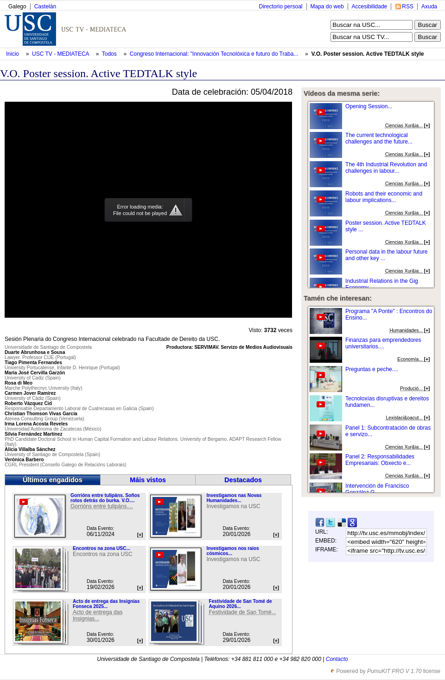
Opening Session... (368, 106)
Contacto (337, 659)
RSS (407, 6)
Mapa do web (327, 6)
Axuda (429, 6)
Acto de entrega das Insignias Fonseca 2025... (106, 604)
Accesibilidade (370, 6)
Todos (110, 54)
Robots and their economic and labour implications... (383, 196)
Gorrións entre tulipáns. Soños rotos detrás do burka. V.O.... (105, 498)
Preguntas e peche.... (371, 369)
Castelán (45, 6)
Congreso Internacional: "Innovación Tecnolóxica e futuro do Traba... (214, 54)
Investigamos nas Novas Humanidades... (233, 498)
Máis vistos (148, 480)
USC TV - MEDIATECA (61, 54)
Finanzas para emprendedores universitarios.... (383, 343)
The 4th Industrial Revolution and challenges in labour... (386, 167)
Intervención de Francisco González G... (377, 489)
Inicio (13, 54)
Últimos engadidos (53, 480)
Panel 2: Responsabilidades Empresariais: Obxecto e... (379, 459)
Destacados (243, 480)
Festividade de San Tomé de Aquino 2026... (240, 604)
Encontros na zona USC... (101, 548)
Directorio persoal (280, 6)
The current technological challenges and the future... (379, 138)
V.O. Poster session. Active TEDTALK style (367, 54)
